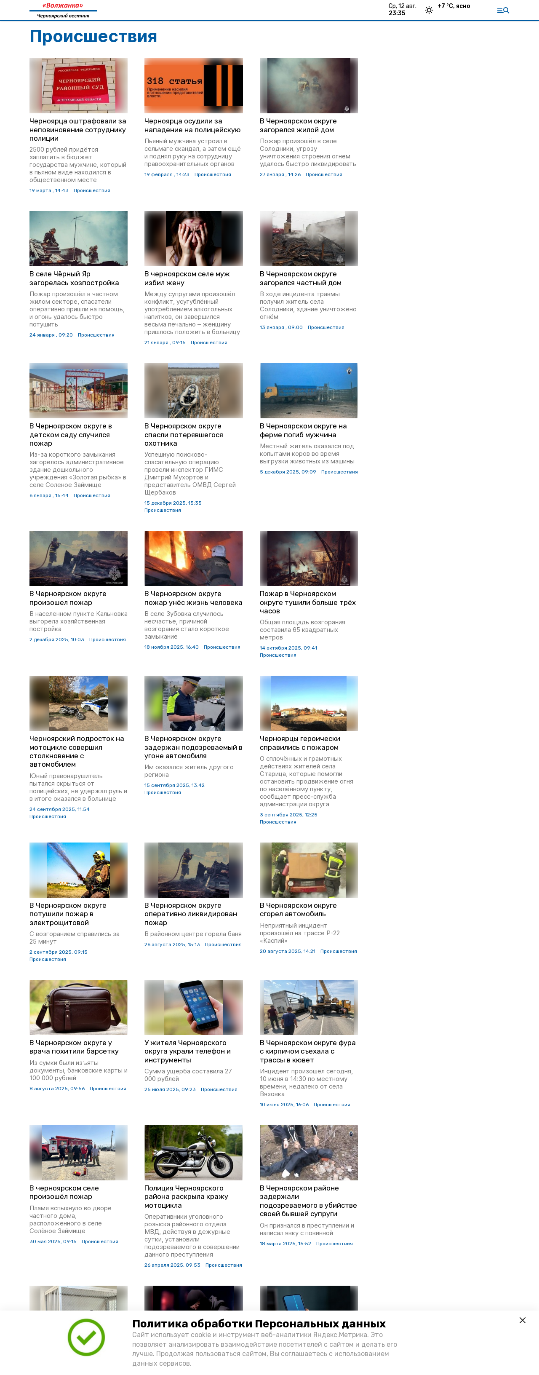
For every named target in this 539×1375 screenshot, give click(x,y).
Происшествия (92, 190)
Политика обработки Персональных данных (259, 1323)
